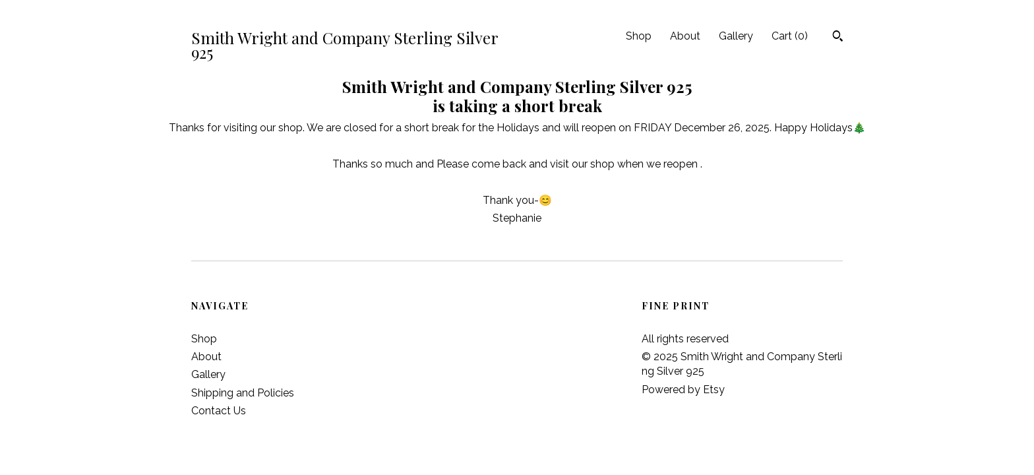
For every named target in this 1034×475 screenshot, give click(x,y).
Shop (639, 36)
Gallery (736, 36)
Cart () (790, 36)
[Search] (838, 37)
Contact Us (218, 410)
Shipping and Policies (242, 393)
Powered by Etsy (683, 389)
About (685, 36)
